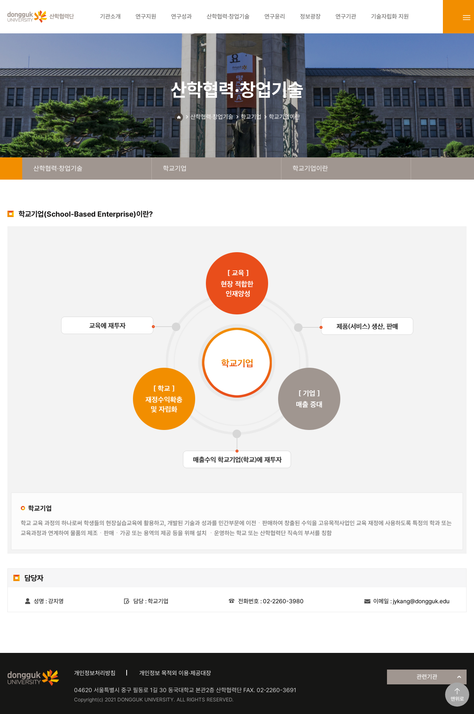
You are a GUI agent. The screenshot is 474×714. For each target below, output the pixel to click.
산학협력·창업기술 (211, 116)
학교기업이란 (284, 116)
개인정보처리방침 (95, 673)
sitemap (466, 17)
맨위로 (457, 699)
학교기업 (251, 116)
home (11, 168)
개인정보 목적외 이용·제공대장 (175, 673)
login (450, 17)
